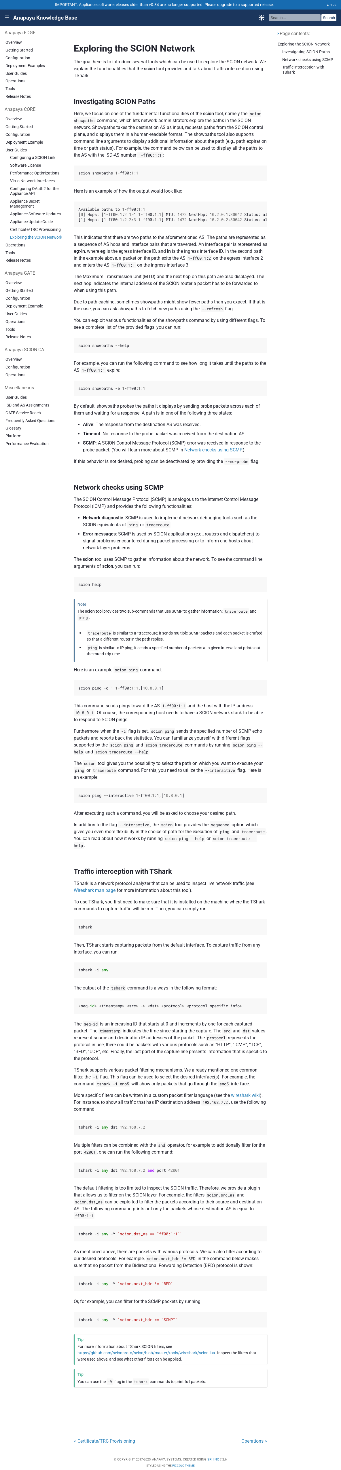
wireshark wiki (245, 1095)
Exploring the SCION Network (36, 237)
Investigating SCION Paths (306, 52)
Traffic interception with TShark (303, 70)
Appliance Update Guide (31, 221)
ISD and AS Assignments (27, 405)
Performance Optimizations (34, 173)
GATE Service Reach (23, 413)
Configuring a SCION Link (32, 157)
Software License (25, 165)
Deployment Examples (25, 65)
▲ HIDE (332, 4)
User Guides (16, 73)
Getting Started (19, 50)
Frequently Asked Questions (30, 420)
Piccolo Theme (183, 1465)
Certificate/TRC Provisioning (35, 229)
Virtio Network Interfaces (32, 180)
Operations (15, 81)
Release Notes (18, 96)
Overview (13, 42)
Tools (10, 88)
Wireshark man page (94, 890)
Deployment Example (24, 142)
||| (7, 17)
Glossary (13, 428)
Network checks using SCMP (307, 59)
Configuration (17, 58)
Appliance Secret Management (25, 204)
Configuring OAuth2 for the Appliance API (34, 191)
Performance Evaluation (27, 443)
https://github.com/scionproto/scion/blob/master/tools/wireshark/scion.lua (146, 1353)
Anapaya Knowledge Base (45, 17)
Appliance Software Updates (35, 214)
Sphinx (213, 1459)
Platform (13, 436)
